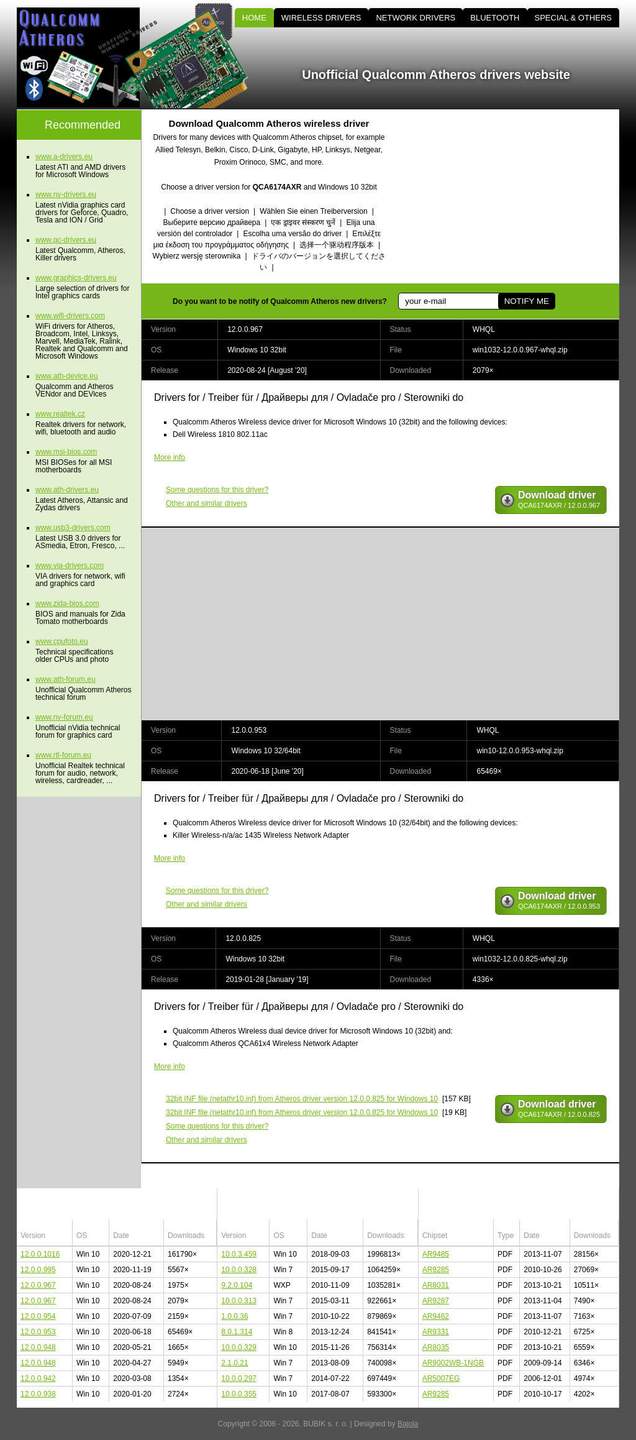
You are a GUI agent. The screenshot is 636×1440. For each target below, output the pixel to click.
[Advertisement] (513, 196)
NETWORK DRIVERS (415, 17)
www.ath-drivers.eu (67, 489)
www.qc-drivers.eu (65, 240)
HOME (254, 17)
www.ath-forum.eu (65, 679)
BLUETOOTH (494, 17)
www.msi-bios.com (66, 452)
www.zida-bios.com (67, 603)
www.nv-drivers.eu (65, 194)
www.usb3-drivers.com (73, 527)
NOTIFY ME (526, 301)
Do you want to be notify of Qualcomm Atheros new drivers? (280, 301)
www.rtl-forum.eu (63, 755)
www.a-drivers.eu (64, 156)
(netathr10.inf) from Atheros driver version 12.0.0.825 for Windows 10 (302, 1098)
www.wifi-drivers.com (70, 315)
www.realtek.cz (60, 414)
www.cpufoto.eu (61, 641)
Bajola (408, 1423)
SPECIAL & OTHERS (573, 17)
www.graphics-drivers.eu (76, 278)
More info (169, 457)
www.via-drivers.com (69, 565)
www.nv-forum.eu (64, 717)
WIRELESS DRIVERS (321, 17)
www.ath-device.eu (66, 376)
